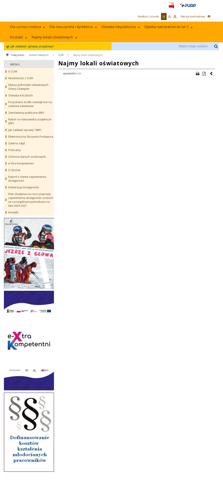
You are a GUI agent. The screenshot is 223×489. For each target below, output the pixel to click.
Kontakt (18, 37)
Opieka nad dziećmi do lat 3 (168, 26)
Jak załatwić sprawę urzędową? (31, 46)
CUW (61, 55)
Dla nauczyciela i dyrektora (73, 26)
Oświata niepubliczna (120, 26)
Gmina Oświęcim (39, 55)
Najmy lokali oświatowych (54, 37)
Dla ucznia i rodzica (27, 26)
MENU (15, 64)
